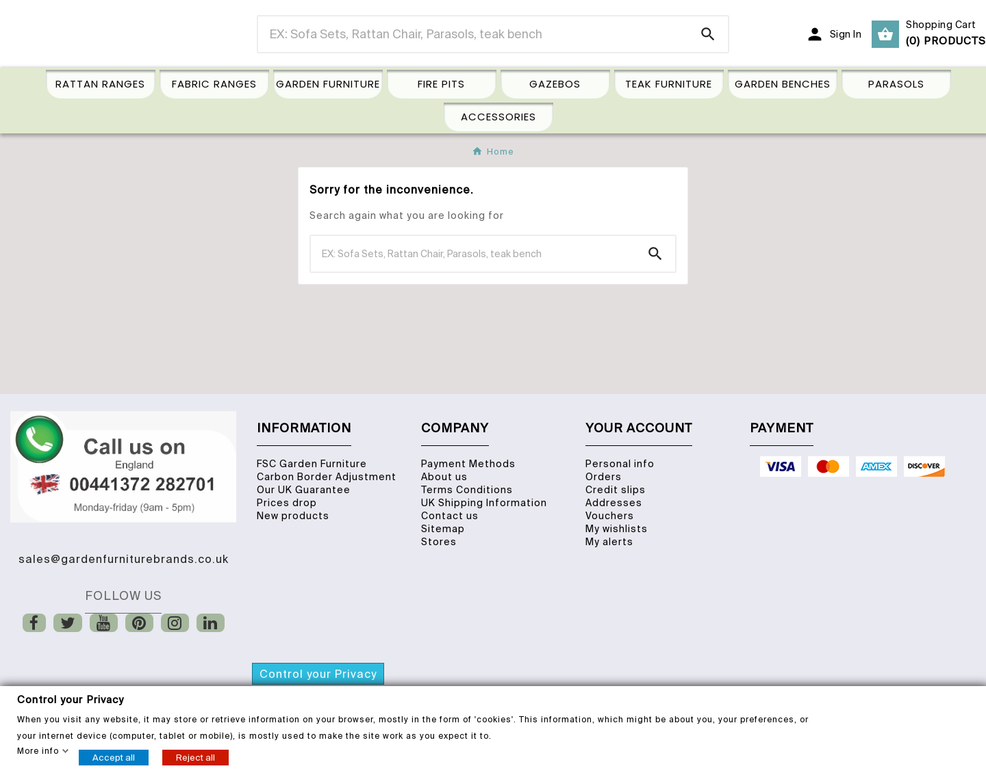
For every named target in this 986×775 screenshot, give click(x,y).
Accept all (113, 757)
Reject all (195, 757)
